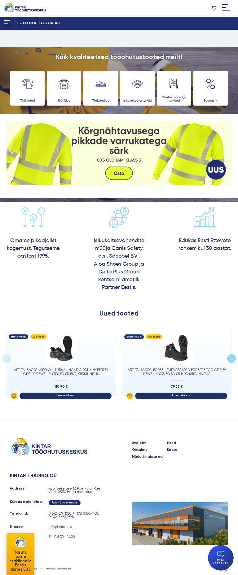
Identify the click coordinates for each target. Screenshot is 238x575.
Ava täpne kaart (64, 502)
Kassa (172, 449)
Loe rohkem (65, 395)
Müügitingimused (147, 456)
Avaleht (139, 443)
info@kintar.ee (60, 527)
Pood (171, 443)
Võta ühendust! (221, 558)
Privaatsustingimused (58, 568)
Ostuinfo (140, 449)
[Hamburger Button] (226, 7)
